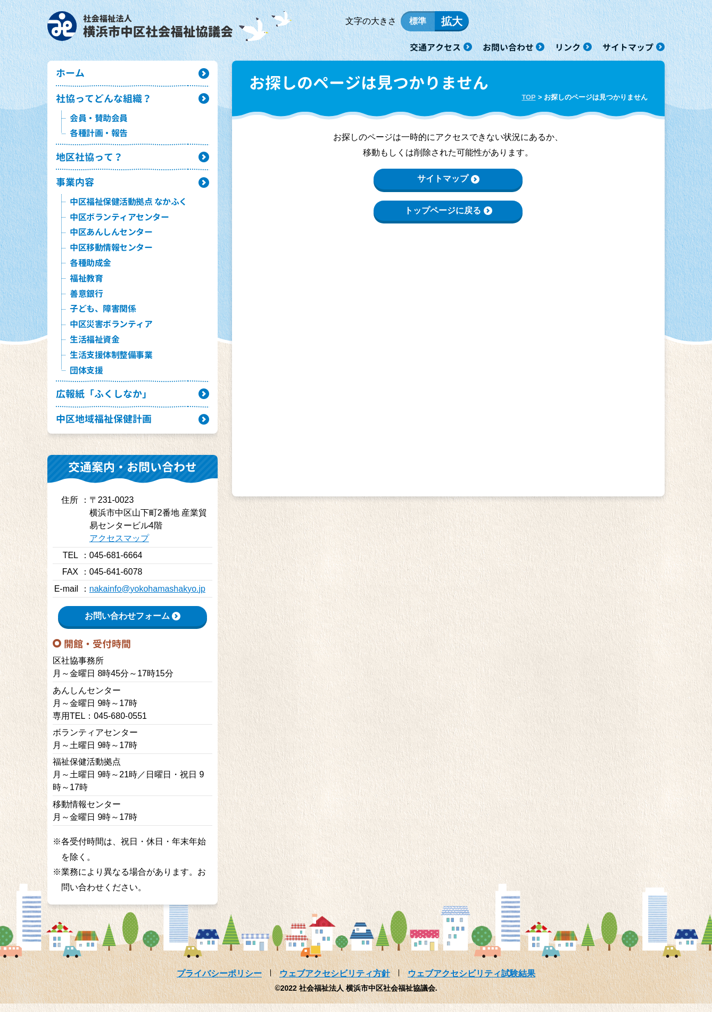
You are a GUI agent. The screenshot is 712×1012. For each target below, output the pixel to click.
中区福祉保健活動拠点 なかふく (128, 208)
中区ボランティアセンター (119, 223)
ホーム (71, 77)
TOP (528, 100)
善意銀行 (86, 300)
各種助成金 (90, 270)
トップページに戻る (442, 213)
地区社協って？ (91, 162)
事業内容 (76, 188)
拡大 (451, 23)
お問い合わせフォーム (127, 624)
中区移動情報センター (111, 254)
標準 (417, 22)
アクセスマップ (119, 547)
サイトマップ (627, 47)
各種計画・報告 (99, 138)
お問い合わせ (508, 47)
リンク (568, 47)
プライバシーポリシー (219, 981)
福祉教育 (86, 285)
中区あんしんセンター (111, 239)
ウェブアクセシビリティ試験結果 (471, 981)
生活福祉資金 (94, 346)
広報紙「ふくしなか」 (106, 401)
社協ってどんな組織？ (106, 103)
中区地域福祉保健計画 (106, 427)
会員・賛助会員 (99, 123)
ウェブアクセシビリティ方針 (334, 981)
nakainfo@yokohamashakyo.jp (147, 597)
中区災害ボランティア (111, 331)
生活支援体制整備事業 (111, 362)
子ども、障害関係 (103, 315)
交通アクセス (435, 47)
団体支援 (86, 377)
